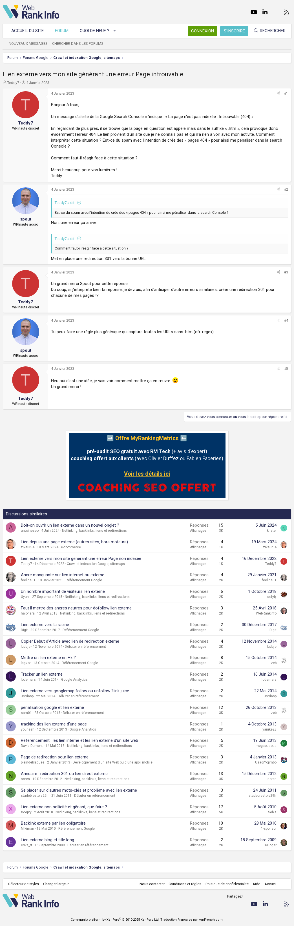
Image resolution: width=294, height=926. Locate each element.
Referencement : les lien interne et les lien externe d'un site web (79, 740)
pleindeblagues (33, 762)
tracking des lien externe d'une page (54, 724)
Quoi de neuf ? (95, 30)
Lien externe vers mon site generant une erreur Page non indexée (81, 558)
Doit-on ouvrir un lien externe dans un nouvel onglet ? (70, 525)
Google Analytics (74, 680)
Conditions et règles (184, 884)
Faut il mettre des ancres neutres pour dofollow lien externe (76, 608)
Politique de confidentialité (226, 884)
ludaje (25, 647)
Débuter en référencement (85, 647)
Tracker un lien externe (42, 674)
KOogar (271, 845)
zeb (274, 663)
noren (25, 779)
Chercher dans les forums (78, 43)
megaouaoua (266, 746)
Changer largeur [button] (56, 884)
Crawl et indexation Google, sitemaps (96, 564)
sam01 (26, 713)
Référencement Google (84, 580)
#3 (286, 272)
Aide (256, 884)
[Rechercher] (269, 31)
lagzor (26, 663)
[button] (114, 31)
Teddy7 (13, 83)
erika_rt (26, 845)
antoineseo (30, 531)
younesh (27, 729)
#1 (286, 93)
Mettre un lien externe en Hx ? (48, 657)
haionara (28, 613)
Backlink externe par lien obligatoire (53, 823)
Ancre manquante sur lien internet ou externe (62, 574)
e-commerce (71, 547)
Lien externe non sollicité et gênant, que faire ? (64, 806)
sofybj (272, 597)
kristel (272, 531)
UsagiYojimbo (266, 762)
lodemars (28, 680)
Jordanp (27, 696)
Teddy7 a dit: (65, 203)
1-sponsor (269, 829)
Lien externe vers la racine (45, 624)
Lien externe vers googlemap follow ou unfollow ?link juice (75, 690)
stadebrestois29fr (35, 796)
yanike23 (269, 729)
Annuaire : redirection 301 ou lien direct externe (64, 773)
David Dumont (32, 746)
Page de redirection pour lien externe (55, 757)
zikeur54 (27, 547)
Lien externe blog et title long (47, 839)
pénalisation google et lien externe (52, 707)
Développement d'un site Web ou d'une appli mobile (112, 762)
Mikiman (27, 829)
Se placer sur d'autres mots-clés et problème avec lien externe (79, 790)
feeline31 (28, 580)
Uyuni (25, 597)
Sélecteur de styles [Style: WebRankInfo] (23, 884)
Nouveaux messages (28, 43)
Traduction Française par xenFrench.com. (192, 919)
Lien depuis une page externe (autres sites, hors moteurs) (74, 541)
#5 (286, 369)
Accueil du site (28, 30)
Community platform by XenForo (115, 919)
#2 (286, 190)
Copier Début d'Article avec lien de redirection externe (70, 641)
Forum (62, 30)
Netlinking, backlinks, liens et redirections (94, 531)
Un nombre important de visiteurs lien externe (63, 591)
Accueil (270, 884)
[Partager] (278, 93)
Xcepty (26, 812)
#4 (286, 320)
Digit (24, 630)
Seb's (272, 812)
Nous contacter (151, 884)
